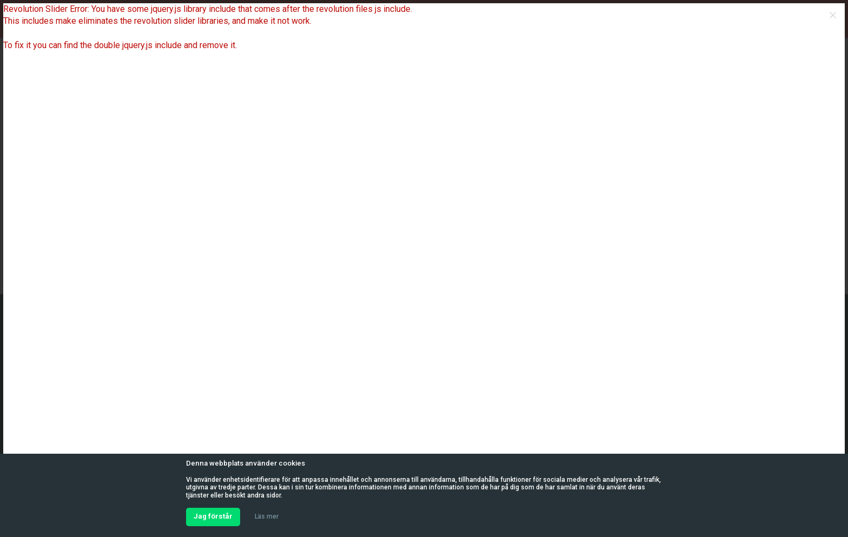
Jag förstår (213, 516)
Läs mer (267, 516)
